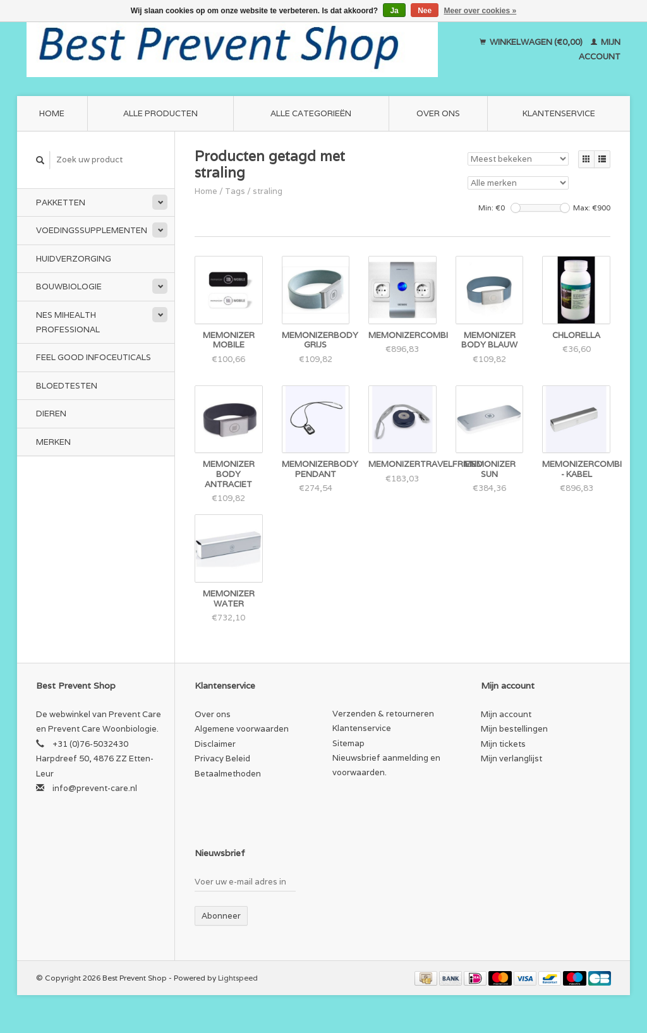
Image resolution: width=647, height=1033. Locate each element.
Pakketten (60, 202)
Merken (53, 442)
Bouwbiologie (69, 286)
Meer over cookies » (480, 10)
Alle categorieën (310, 113)
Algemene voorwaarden (242, 728)
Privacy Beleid (222, 758)
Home (51, 113)
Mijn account (506, 714)
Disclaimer (215, 744)
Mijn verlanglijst (511, 758)
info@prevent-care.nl (94, 788)
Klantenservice (559, 113)
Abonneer (221, 915)
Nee (425, 10)
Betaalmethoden (228, 773)
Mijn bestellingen (514, 728)
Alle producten (160, 113)
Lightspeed (238, 977)
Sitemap (348, 743)
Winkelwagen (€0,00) (532, 42)
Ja (394, 10)
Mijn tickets (503, 744)
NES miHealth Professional (68, 322)
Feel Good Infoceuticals (93, 357)
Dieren (51, 413)
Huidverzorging (73, 258)
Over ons (438, 113)
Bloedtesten (66, 385)
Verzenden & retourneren (383, 713)
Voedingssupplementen (91, 230)
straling (267, 191)
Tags (235, 191)
